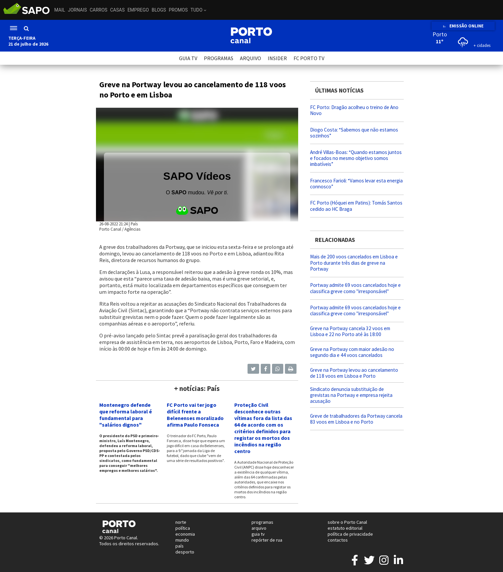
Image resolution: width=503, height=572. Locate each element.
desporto (184, 552)
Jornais (77, 10)
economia (185, 534)
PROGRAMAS (218, 58)
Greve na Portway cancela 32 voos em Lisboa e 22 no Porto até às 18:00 (350, 331)
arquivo (259, 528)
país (179, 546)
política (182, 528)
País (134, 223)
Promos (178, 10)
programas (262, 522)
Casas (117, 10)
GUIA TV (188, 58)
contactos (338, 540)
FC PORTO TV (309, 58)
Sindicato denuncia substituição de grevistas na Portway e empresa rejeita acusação (351, 395)
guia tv (258, 534)
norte (180, 522)
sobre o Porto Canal (347, 522)
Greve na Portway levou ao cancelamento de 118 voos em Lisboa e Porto (354, 373)
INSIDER (277, 58)
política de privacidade (350, 534)
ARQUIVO (250, 58)
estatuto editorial (345, 528)
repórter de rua (267, 540)
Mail (59, 10)
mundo (182, 540)
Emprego (138, 10)
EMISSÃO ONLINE (463, 26)
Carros (98, 10)
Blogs (159, 10)
